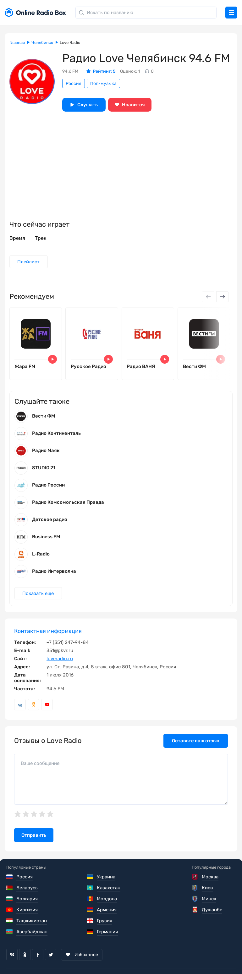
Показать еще (38, 595)
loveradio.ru (60, 660)
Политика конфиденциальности (127, 958)
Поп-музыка (103, 83)
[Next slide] (222, 296)
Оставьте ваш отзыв (195, 742)
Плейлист (29, 262)
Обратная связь (196, 958)
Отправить (33, 837)
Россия (73, 83)
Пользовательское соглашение (41, 958)
